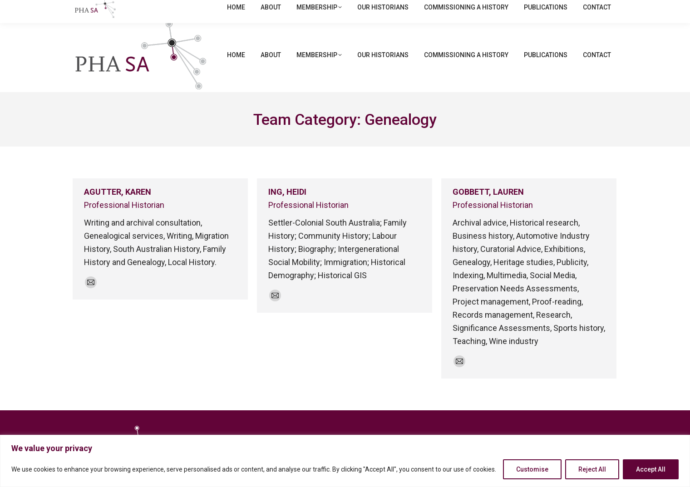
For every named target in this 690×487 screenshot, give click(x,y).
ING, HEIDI (287, 192)
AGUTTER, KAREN (117, 192)
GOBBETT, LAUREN (488, 192)
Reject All (592, 469)
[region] (345, 461)
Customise (532, 469)
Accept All (650, 469)
